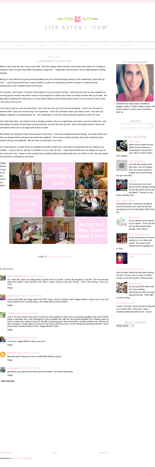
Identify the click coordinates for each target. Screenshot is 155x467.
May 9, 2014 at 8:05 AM (31, 296)
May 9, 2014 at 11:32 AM (26, 338)
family (53, 257)
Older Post (103, 453)
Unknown (12, 353)
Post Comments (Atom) (22, 458)
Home (21, 46)
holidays (65, 257)
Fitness (63, 46)
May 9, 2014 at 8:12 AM (26, 313)
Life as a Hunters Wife (125, 303)
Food (85, 46)
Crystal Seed (13, 296)
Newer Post (5, 453)
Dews (41, 46)
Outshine (132, 181)
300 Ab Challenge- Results (140, 234)
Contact (127, 46)
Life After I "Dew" (77, 27)
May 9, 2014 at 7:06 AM (33, 276)
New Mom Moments (137, 161)
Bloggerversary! (135, 283)
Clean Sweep (134, 142)
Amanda (11, 313)
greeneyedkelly (14, 276)
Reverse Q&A (134, 217)
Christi (10, 338)
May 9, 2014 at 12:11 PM (29, 353)
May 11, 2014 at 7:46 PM (29, 368)
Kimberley (12, 368)
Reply (10, 288)
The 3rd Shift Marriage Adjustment (130, 269)
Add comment (8, 381)
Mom (105, 46)
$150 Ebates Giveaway (125, 200)
